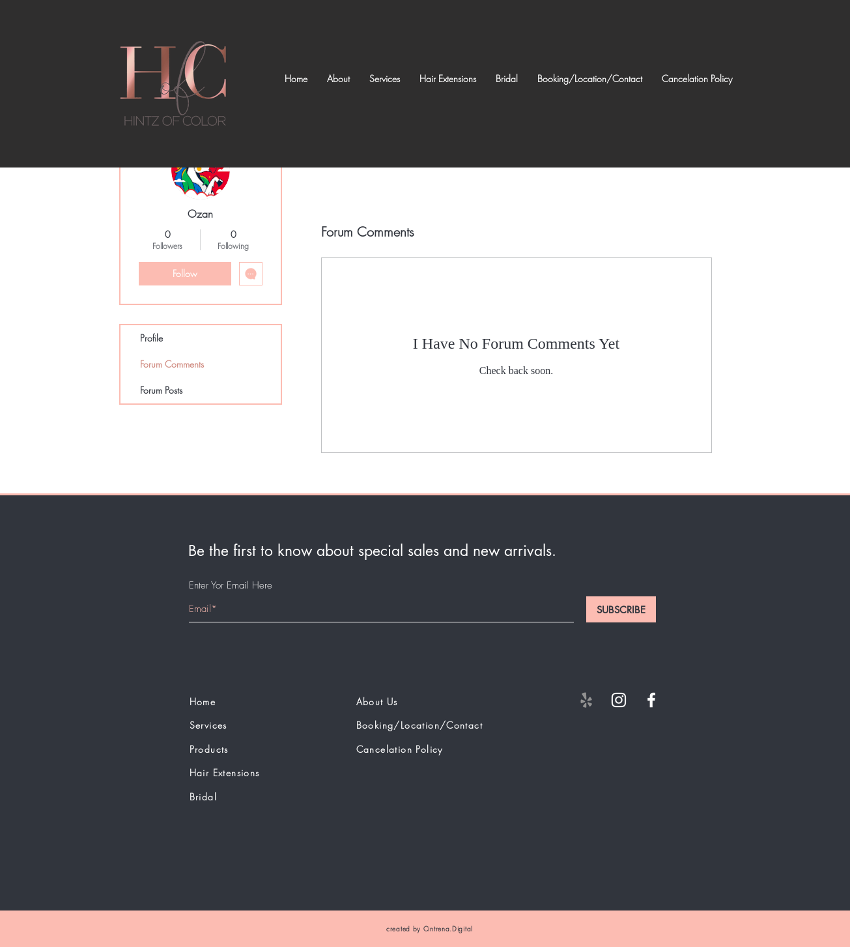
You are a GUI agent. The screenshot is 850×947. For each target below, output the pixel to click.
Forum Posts (161, 390)
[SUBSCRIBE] (621, 609)
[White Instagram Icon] (619, 700)
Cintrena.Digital (448, 928)
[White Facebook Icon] (651, 700)
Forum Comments (172, 364)
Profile (151, 338)
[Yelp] (586, 700)
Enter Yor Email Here (230, 585)
